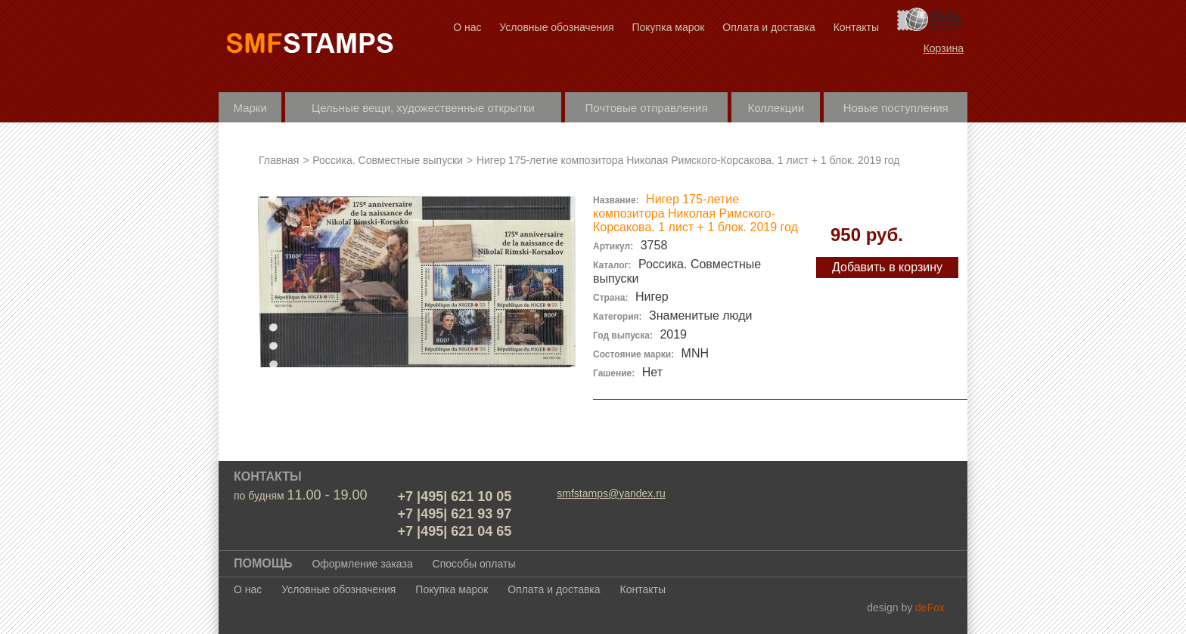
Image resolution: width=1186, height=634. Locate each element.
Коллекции (776, 107)
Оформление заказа (362, 564)
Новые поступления (895, 107)
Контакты (856, 27)
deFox (930, 608)
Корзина (944, 48)
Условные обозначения (556, 27)
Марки (250, 107)
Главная (279, 160)
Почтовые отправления (646, 107)
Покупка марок (668, 27)
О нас (467, 27)
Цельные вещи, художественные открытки (423, 107)
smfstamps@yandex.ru (611, 493)
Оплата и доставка (768, 27)
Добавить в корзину (887, 267)
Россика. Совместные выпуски (389, 160)
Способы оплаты (474, 564)
